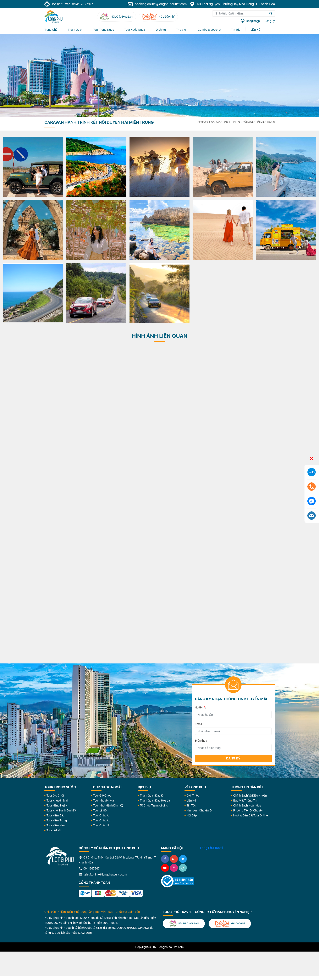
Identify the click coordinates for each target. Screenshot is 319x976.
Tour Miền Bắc (55, 815)
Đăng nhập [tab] (252, 21)
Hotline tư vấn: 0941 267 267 (68, 4)
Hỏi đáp (192, 815)
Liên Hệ (255, 29)
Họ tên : (200, 707)
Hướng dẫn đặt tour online (250, 815)
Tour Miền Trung (56, 820)
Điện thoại (201, 740)
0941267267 (89, 868)
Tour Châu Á (101, 815)
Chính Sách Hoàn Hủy (247, 805)
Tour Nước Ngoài (134, 29)
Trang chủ (50, 29)
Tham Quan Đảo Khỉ (152, 795)
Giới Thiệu (193, 795)
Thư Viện (181, 29)
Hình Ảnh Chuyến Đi (199, 810)
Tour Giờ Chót (55, 795)
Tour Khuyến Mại (57, 800)
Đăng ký (233, 758)
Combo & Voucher (209, 29)
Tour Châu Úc (101, 825)
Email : (200, 724)
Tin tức (235, 29)
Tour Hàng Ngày (56, 805)
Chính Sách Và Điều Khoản (250, 795)
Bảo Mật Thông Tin (245, 800)
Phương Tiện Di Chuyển (248, 810)
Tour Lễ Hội (53, 830)
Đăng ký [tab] (269, 21)
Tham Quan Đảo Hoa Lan (155, 800)
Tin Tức (191, 805)
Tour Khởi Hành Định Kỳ (61, 810)
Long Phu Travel (211, 848)
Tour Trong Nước (103, 29)
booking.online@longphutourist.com (157, 4)
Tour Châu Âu (101, 820)
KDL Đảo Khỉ (230, 923)
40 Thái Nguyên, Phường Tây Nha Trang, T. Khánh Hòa (232, 4)
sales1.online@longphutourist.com (103, 874)
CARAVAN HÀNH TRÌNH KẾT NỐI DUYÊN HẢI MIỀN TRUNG (243, 121)
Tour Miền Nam (56, 825)
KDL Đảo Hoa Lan (184, 923)
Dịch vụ (161, 29)
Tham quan (75, 29)
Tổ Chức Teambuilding (154, 805)
